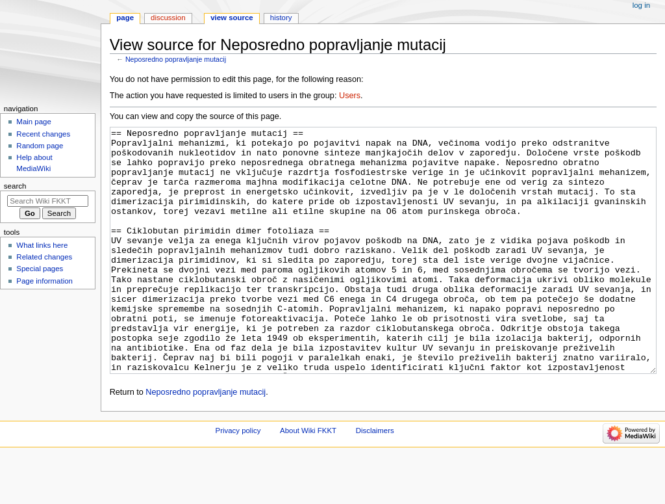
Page (125, 17)
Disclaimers (375, 479)
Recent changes (43, 134)
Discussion (168, 17)
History (281, 17)
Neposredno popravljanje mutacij (175, 59)
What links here (42, 245)
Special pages (39, 268)
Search (15, 186)
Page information (44, 281)
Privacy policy (238, 479)
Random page (39, 146)
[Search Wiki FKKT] (47, 201)
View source (231, 17)
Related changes (44, 257)
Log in (641, 5)
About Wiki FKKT (308, 479)
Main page (33, 122)
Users (349, 95)
